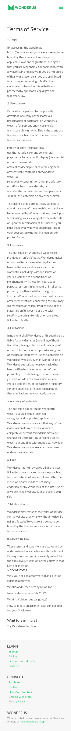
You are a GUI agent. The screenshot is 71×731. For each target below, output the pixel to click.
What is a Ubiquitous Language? (27, 599)
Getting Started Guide (22, 661)
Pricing (13, 656)
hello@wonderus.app (32, 721)
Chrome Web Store (20, 696)
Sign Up (13, 651)
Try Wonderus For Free (22, 626)
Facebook (14, 682)
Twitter (13, 687)
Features (14, 665)
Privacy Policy (17, 701)
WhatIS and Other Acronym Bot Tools (31, 587)
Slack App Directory (20, 692)
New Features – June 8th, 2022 (26, 593)
